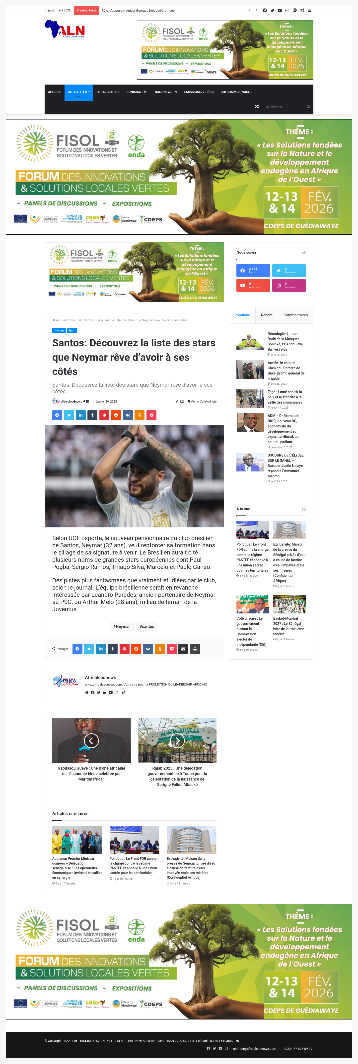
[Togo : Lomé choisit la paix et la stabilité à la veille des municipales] (250, 398)
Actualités (77, 92)
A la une (75, 320)
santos (148, 626)
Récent (267, 315)
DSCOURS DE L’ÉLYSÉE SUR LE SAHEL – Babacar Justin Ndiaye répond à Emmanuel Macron (285, 465)
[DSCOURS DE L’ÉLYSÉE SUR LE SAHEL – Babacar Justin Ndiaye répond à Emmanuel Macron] (250, 462)
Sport (72, 330)
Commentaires (296, 315)
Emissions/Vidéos (199, 92)
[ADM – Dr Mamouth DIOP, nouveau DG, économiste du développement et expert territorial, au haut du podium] (250, 422)
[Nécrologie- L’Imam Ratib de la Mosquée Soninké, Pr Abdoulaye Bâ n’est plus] (250, 340)
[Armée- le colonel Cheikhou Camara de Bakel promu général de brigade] (250, 369)
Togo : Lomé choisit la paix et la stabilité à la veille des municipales (285, 397)
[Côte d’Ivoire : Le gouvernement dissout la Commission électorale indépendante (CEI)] (252, 604)
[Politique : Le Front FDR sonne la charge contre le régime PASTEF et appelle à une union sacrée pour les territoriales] (134, 840)
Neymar (123, 626)
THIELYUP (85, 1041)
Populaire (242, 315)
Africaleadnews (71, 401)
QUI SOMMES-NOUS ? (236, 92)
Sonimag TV (136, 92)
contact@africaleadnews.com (254, 1049)
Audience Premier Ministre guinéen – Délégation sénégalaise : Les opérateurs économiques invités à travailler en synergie (77, 868)
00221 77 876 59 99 (298, 1049)
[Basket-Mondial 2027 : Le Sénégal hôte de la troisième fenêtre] (289, 604)
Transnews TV (165, 92)
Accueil (54, 92)
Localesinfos (108, 92)
